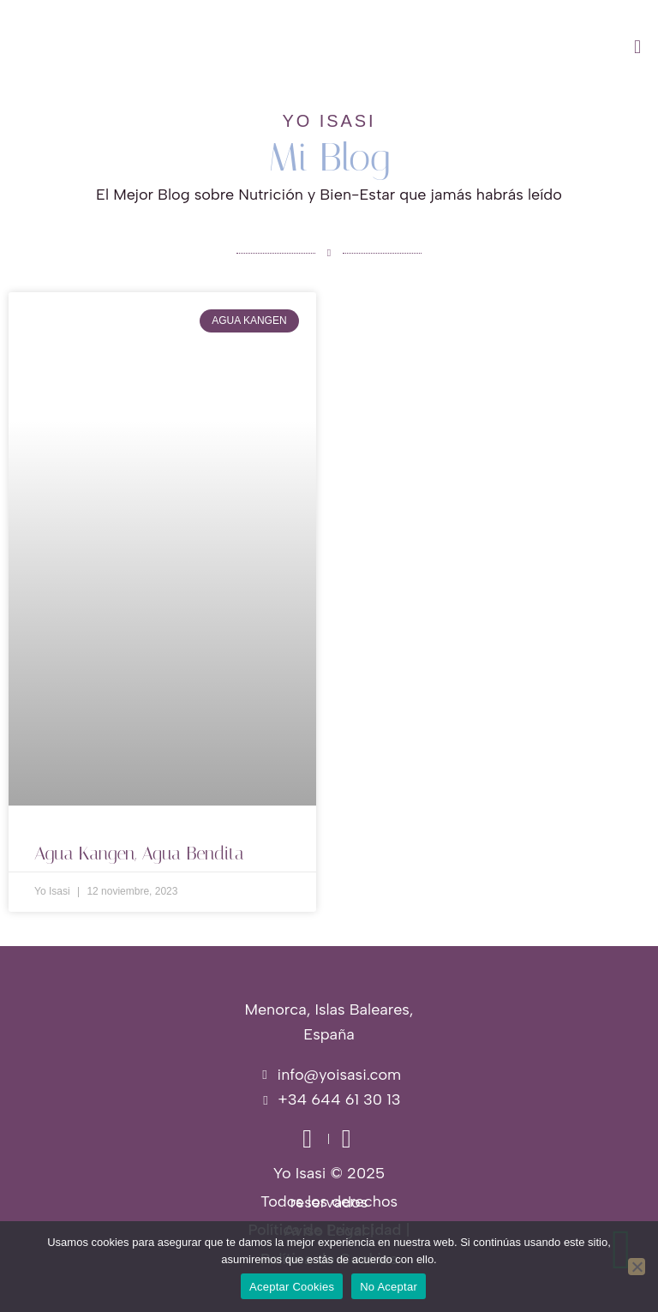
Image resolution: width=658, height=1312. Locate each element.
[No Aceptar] (636, 1266)
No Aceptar (388, 1286)
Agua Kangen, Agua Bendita (139, 853)
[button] (411, 47)
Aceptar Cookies (291, 1286)
